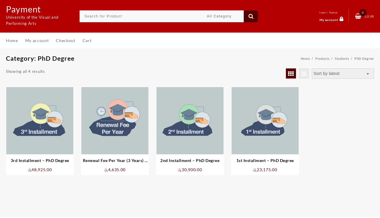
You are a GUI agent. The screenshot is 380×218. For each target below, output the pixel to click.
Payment (24, 9)
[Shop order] (343, 73)
